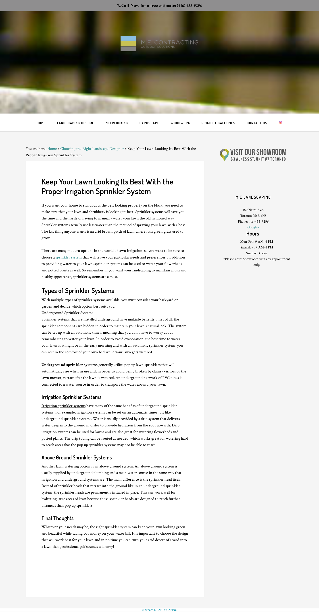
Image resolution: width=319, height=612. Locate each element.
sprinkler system (69, 257)
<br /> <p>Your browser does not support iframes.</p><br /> (253, 182)
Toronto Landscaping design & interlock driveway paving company (160, 51)
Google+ (253, 227)
